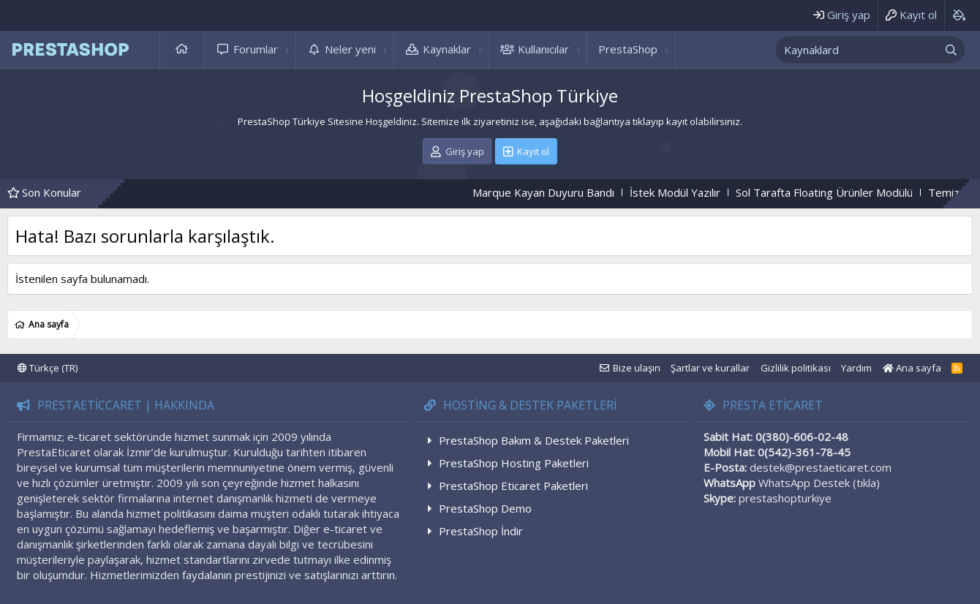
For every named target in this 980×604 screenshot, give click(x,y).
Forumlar (255, 49)
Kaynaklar (447, 49)
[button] (287, 49)
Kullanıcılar (543, 49)
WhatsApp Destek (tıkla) (819, 482)
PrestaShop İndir (481, 531)
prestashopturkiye (785, 498)
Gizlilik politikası (796, 367)
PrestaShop (627, 49)
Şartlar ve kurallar (710, 367)
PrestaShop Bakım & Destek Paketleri (534, 440)
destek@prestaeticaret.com (821, 467)
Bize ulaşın (636, 367)
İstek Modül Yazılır (686, 192)
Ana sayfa (182, 49)
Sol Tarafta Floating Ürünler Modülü (835, 192)
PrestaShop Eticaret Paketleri (513, 485)
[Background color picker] (958, 15)
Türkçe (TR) (48, 367)
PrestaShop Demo (485, 508)
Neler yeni (350, 49)
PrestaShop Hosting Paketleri (514, 463)
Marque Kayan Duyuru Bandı (555, 192)
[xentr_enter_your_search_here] (857, 50)
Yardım (856, 367)
